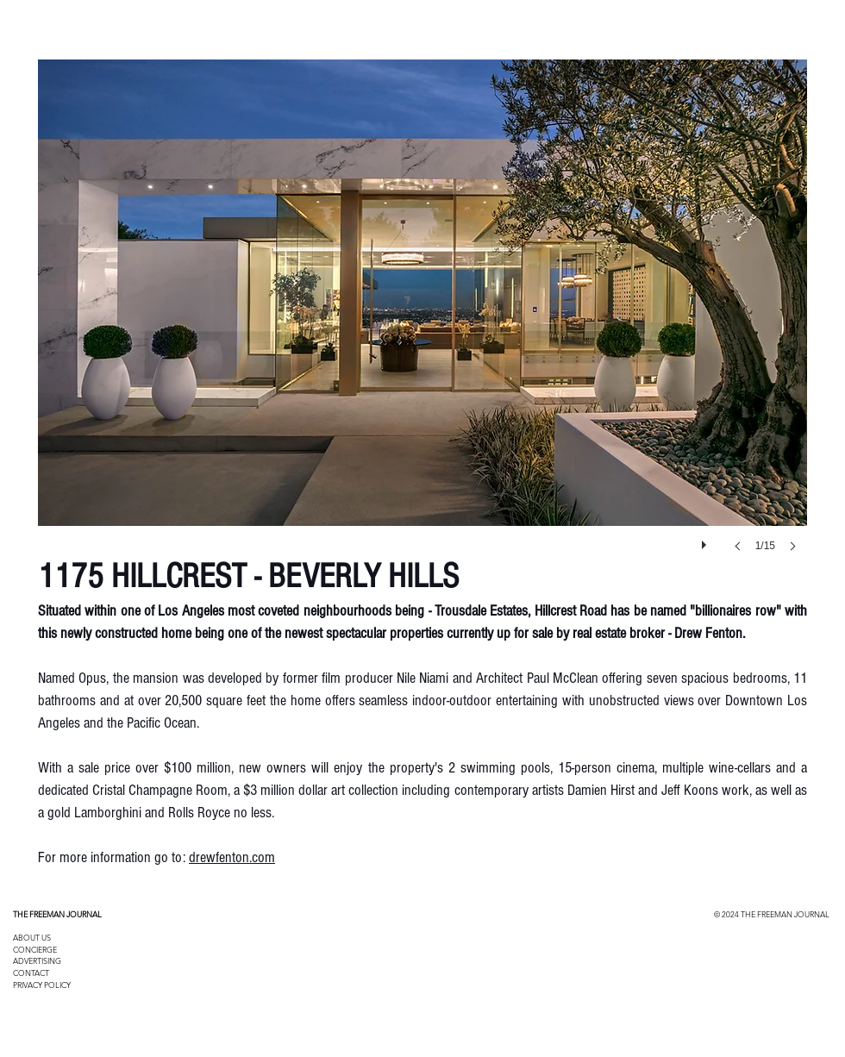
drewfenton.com (232, 857)
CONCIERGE (35, 949)
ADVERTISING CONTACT (37, 966)
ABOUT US (32, 937)
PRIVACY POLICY (42, 984)
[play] (706, 541)
